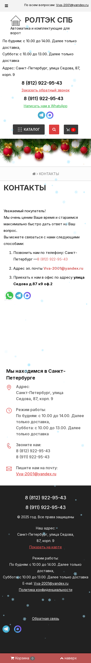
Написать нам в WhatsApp (45, 106)
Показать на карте (45, 547)
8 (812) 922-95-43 (42, 83)
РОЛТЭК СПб (49, 20)
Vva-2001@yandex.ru (72, 5)
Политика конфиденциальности (45, 590)
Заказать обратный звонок (46, 90)
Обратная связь (45, 618)
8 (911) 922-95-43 (43, 98)
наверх (68, 658)
